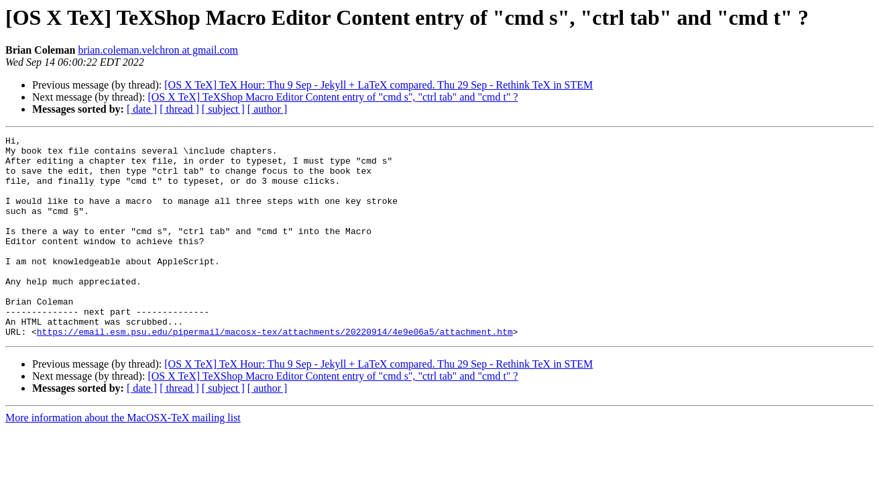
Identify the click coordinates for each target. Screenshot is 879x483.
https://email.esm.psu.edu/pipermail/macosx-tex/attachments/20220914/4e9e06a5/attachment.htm (275, 372)
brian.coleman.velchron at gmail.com (158, 50)
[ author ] (267, 109)
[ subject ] (223, 109)
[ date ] (142, 109)
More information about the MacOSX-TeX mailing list (123, 458)
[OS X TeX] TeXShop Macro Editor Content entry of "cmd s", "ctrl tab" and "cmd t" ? (333, 97)
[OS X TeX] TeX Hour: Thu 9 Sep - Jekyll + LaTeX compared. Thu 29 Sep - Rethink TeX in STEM (378, 85)
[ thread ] (179, 109)
